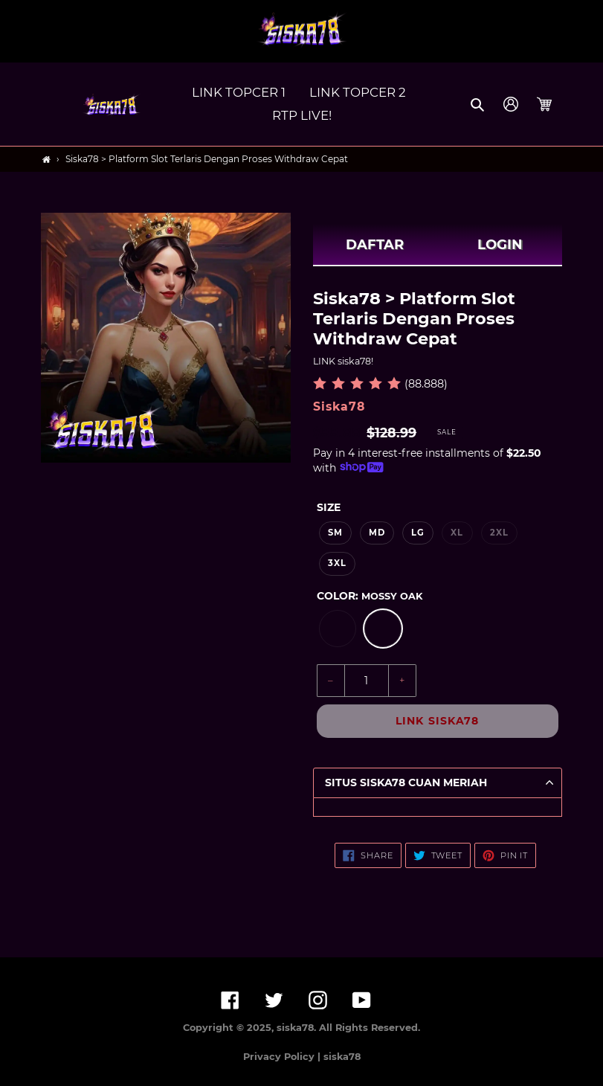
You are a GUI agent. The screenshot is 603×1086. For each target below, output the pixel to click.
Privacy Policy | (283, 1056)
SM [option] (335, 532)
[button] (478, 104)
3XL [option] (337, 563)
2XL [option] (499, 532)
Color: (369, 596)
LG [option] (418, 532)
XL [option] (457, 532)
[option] (337, 628)
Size (329, 507)
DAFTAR (375, 245)
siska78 (342, 1056)
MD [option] (377, 532)
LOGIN (500, 245)
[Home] (46, 159)
